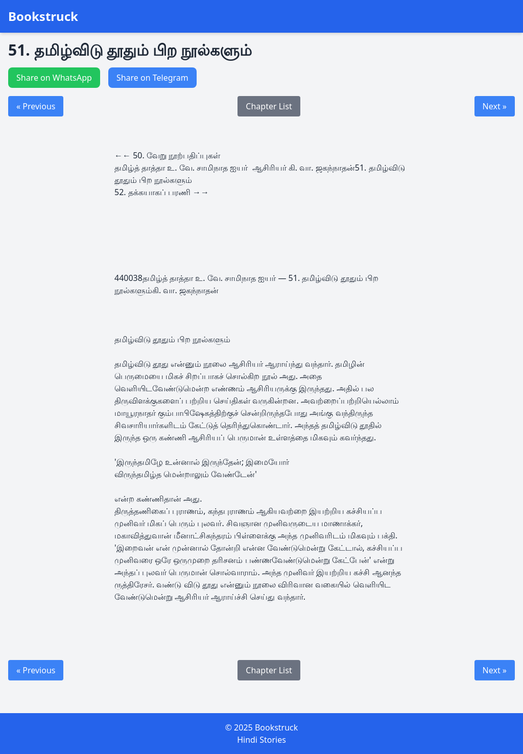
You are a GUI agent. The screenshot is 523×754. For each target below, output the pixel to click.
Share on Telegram (152, 77)
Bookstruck (43, 16)
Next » (495, 106)
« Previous (35, 106)
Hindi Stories (261, 739)
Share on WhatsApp (54, 77)
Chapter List (269, 106)
